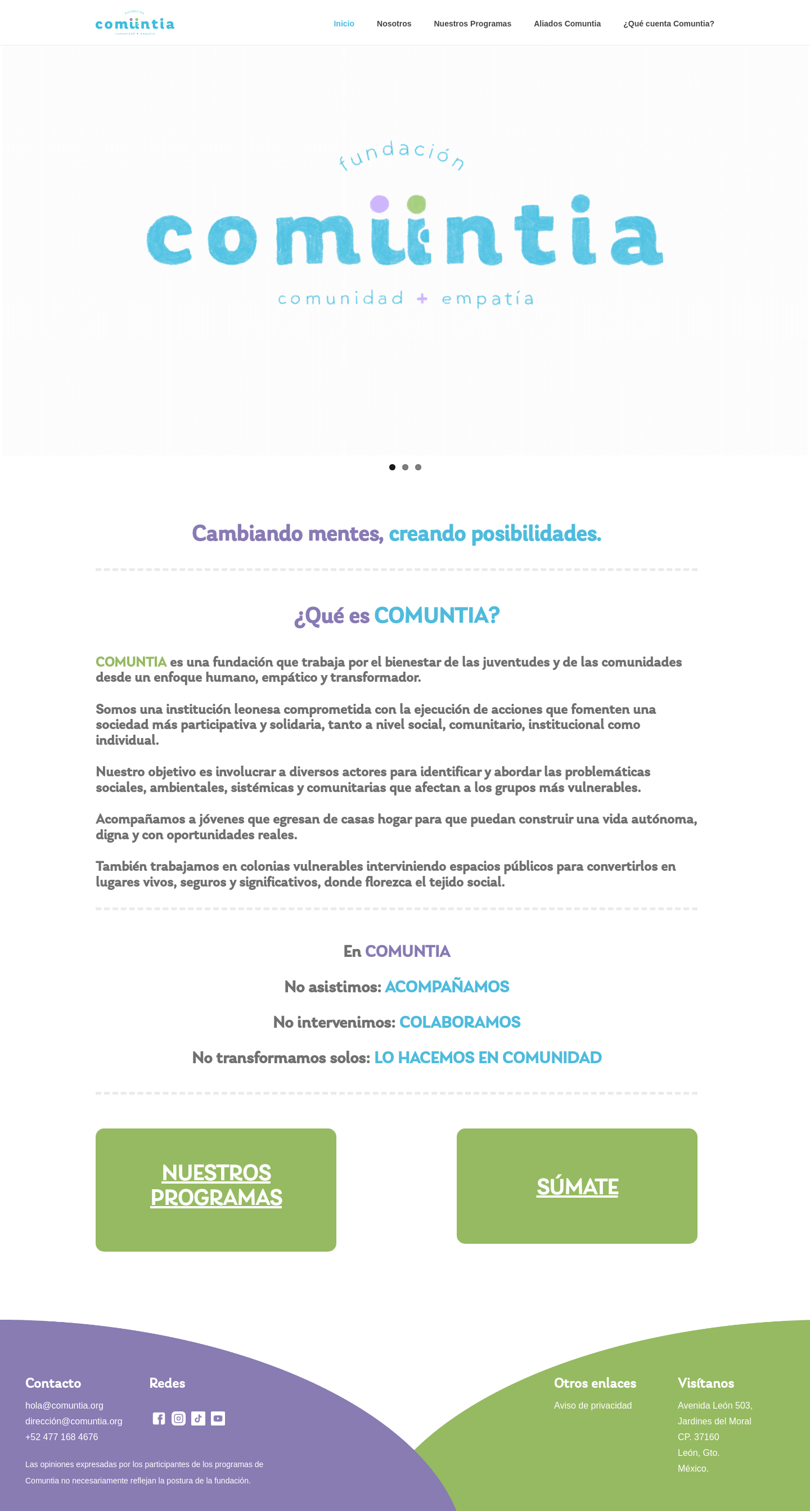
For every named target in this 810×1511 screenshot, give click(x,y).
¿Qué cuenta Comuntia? (668, 23)
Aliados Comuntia (567, 23)
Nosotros (394, 23)
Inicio (344, 23)
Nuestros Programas (472, 23)
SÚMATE (577, 1188)
